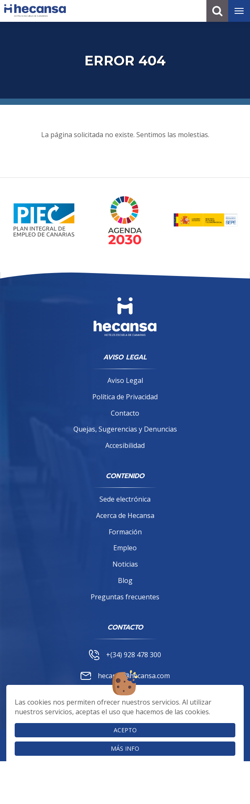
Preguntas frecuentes (125, 596)
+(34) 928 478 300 (125, 655)
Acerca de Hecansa (125, 515)
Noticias (125, 564)
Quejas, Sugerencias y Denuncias (125, 429)
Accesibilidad (125, 445)
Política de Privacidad (125, 396)
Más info (125, 748)
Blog (125, 580)
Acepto (125, 730)
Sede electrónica (125, 499)
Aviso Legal (125, 380)
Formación (125, 531)
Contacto (125, 413)
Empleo (125, 547)
